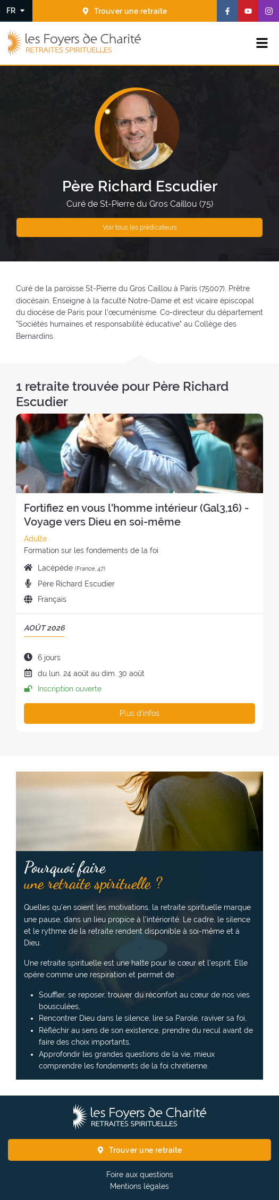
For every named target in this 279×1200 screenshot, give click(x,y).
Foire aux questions (139, 1174)
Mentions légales (139, 1186)
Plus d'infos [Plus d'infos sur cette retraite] (139, 713)
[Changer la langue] (16, 10)
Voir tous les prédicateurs (140, 227)
